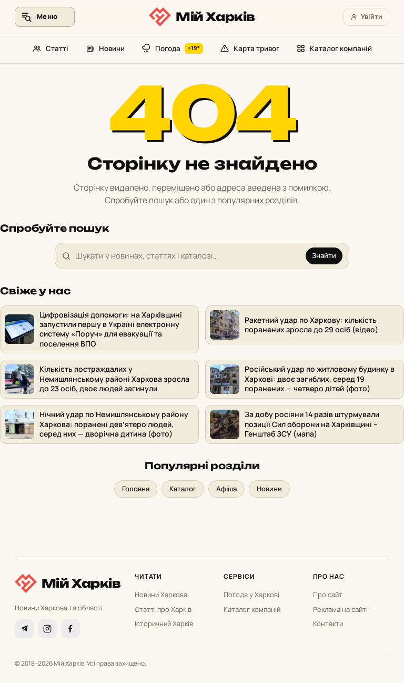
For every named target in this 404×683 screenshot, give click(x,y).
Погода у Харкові (251, 594)
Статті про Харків (163, 609)
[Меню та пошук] (45, 17)
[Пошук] (188, 256)
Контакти (328, 623)
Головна (135, 488)
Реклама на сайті (340, 609)
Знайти (324, 255)
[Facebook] (70, 628)
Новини (105, 48)
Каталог (182, 488)
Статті (50, 48)
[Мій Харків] (202, 16)
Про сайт (327, 594)
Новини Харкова (161, 594)
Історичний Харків (164, 623)
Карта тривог (249, 48)
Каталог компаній (334, 48)
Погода (173, 48)
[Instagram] (47, 628)
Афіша (226, 488)
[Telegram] (24, 628)
